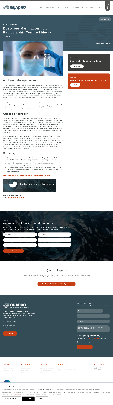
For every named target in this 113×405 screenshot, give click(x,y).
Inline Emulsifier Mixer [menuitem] (8, 370)
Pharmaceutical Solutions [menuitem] (46, 370)
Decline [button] (41, 399)
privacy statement (14, 394)
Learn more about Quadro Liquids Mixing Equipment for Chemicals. (27, 175)
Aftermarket (89, 7)
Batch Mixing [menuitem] (24, 372)
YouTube (99, 368)
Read (75, 84)
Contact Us (99, 7)
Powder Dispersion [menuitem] (25, 368)
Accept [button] (28, 399)
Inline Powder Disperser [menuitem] (8, 368)
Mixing (10, 197)
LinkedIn (96, 368)
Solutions (68, 7)
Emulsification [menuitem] (24, 370)
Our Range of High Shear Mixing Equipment (56, 284)
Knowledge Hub (78, 7)
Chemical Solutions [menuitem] (44, 374)
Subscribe (77, 66)
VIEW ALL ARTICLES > (10, 24)
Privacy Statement (9, 325)
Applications (50, 7)
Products (41, 7)
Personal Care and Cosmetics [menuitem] (46, 368)
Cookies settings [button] (11, 399)
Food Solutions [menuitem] (43, 372)
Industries (59, 7)
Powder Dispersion (19, 197)
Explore (10, 333)
